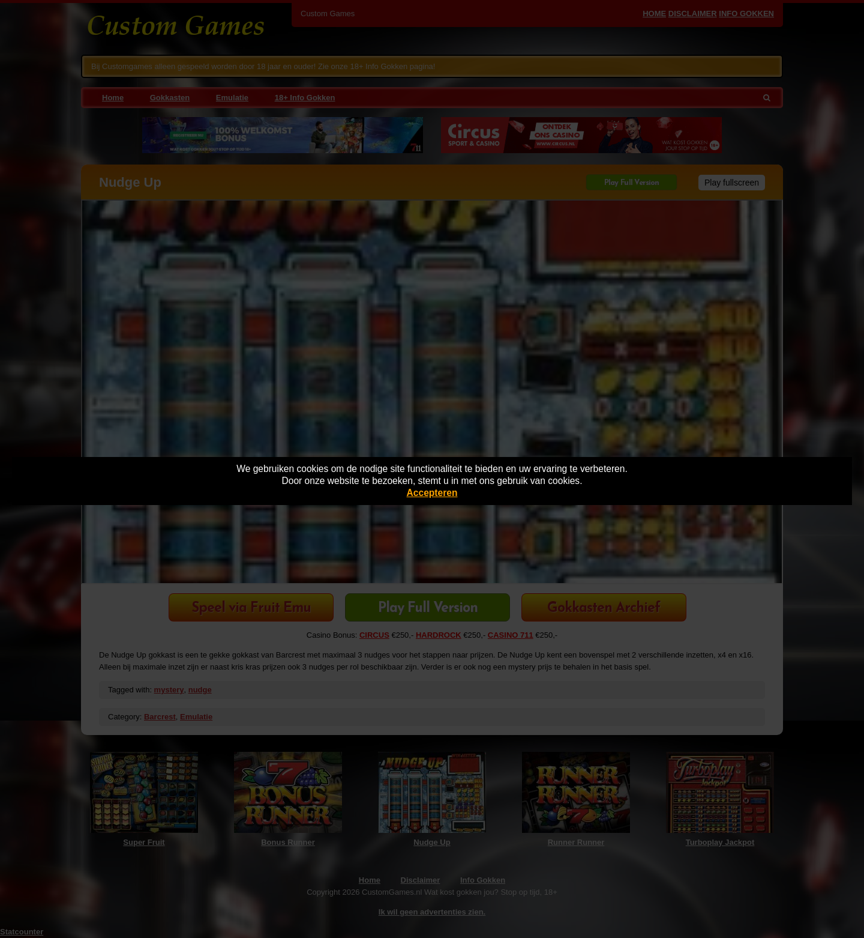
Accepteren (432, 493)
